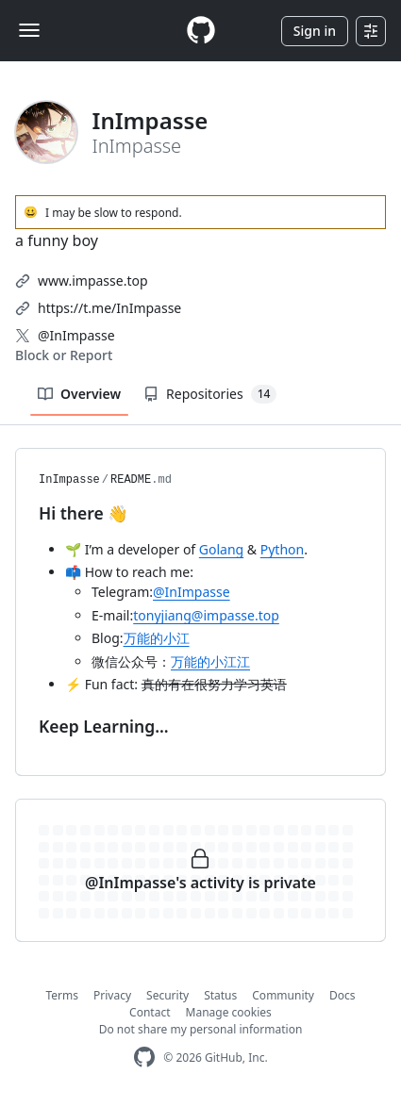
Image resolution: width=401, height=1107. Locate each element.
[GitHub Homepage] (144, 1057)
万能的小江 (157, 638)
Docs (342, 995)
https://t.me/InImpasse (109, 308)
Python (282, 549)
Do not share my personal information (201, 1029)
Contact (149, 1012)
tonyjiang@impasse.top (206, 615)
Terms (62, 995)
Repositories (209, 394)
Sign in (314, 31)
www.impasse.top (93, 280)
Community (283, 995)
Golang (221, 549)
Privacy (112, 995)
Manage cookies (229, 1012)
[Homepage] (201, 30)
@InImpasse (76, 335)
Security (167, 995)
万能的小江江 (210, 661)
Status (220, 995)
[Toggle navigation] (29, 30)
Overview (79, 394)
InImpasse (69, 480)
